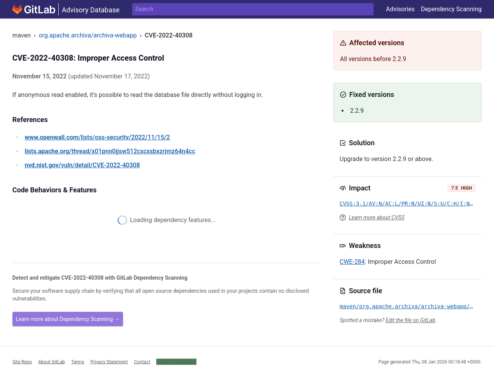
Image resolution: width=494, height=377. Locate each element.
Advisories (400, 9)
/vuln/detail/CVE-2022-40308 (82, 165)
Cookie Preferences (176, 361)
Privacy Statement (109, 361)
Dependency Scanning (451, 9)
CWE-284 (352, 261)
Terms (77, 361)
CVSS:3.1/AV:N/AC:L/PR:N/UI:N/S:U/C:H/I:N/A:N (411, 203)
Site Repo (22, 361)
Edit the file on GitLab (410, 320)
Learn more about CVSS (376, 217)
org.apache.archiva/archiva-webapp (88, 35)
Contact (142, 361)
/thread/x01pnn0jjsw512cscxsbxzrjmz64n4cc (110, 151)
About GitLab (51, 361)
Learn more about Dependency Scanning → (68, 319)
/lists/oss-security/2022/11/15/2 (97, 137)
